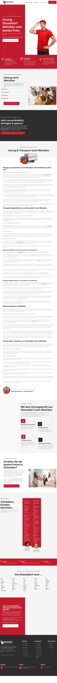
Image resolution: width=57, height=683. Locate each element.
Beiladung (21, 254)
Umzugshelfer (49, 228)
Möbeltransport (45, 286)
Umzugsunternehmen (28, 2)
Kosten (38, 262)
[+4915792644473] (42, 673)
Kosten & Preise (44, 2)
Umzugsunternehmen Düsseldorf (7, 660)
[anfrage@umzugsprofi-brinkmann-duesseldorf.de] (20, 673)
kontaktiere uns (20, 244)
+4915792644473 (28, 393)
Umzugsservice (36, 2)
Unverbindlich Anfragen (10, 40)
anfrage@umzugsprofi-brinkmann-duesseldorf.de (30, 568)
